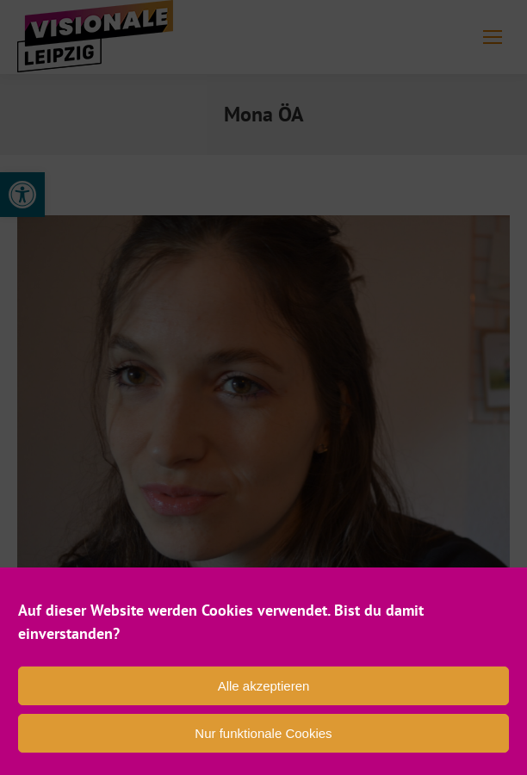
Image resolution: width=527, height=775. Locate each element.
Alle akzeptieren (264, 686)
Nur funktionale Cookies (263, 733)
